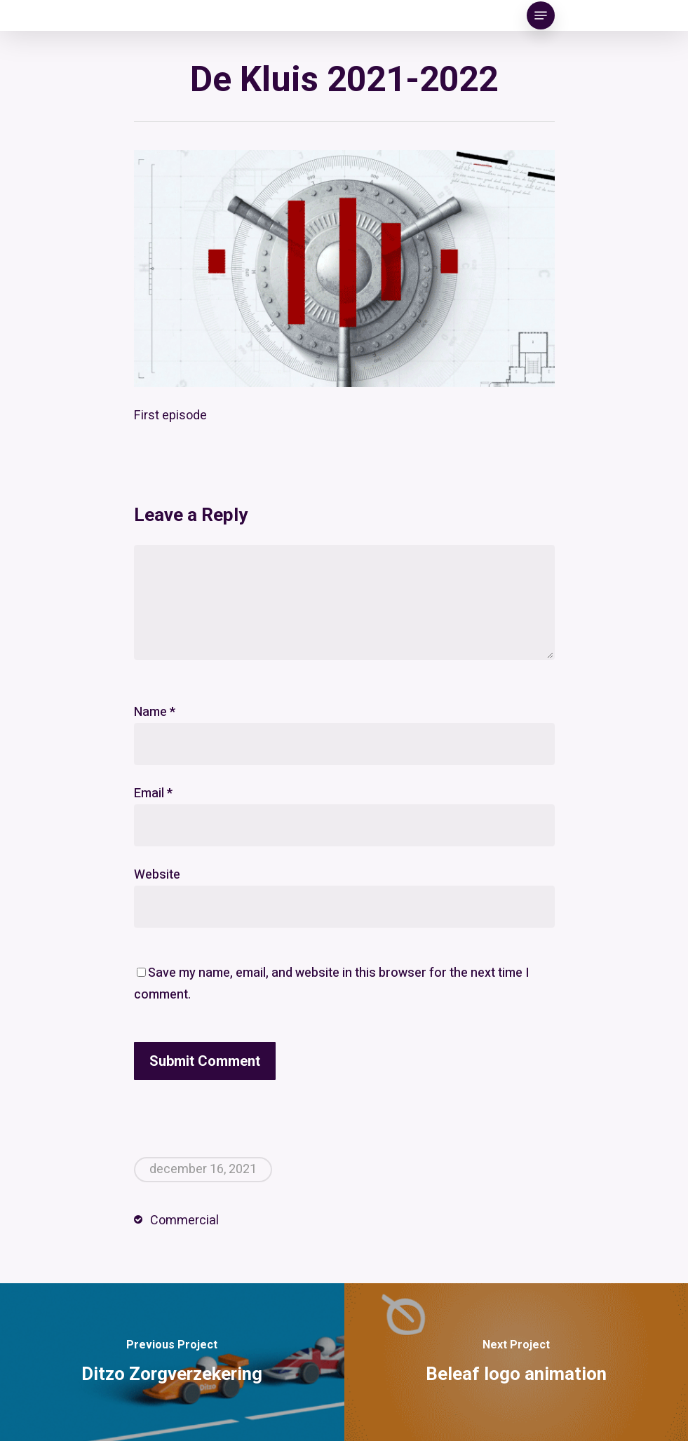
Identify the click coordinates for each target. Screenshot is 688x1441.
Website (157, 874)
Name (154, 712)
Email (153, 793)
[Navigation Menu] (541, 15)
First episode (170, 415)
